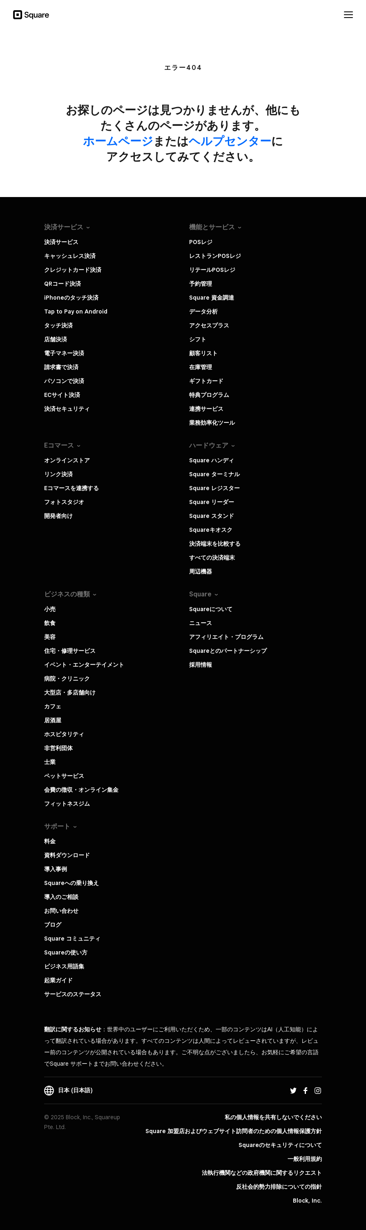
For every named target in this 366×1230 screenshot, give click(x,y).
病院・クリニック (67, 678)
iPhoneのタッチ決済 (71, 297)
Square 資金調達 (211, 297)
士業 (50, 762)
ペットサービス (64, 776)
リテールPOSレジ (212, 270)
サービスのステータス (72, 994)
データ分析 (203, 311)
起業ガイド (58, 980)
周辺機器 (200, 571)
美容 (50, 637)
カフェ (52, 706)
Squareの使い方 (65, 952)
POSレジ (200, 242)
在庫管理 (200, 367)
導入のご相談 (61, 897)
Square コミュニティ (72, 938)
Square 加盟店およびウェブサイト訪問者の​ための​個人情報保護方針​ (233, 1131)
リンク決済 (58, 474)
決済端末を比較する (215, 543)
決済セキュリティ (67, 409)
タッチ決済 (58, 325)
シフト (197, 339)
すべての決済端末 (212, 557)
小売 (50, 609)
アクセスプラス (209, 325)
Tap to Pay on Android (75, 311)
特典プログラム (209, 395)
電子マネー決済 (64, 353)
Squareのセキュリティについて (280, 1145)
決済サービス (61, 242)
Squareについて (210, 609)
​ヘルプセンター (230, 141)
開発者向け (58, 516)
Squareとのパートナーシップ (228, 650)
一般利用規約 (305, 1159)
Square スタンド (211, 516)
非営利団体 (58, 748)
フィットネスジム (67, 803)
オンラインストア (67, 460)
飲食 (50, 623)
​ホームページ (118, 141)
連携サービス (206, 409)
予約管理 (200, 283)
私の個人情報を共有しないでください (273, 1117)
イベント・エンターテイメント (84, 664)
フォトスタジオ (64, 502)
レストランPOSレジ (215, 256)
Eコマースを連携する (71, 488)
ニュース (200, 623)
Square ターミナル (214, 474)
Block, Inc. (307, 1200)
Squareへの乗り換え (71, 883)
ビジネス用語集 (64, 966)
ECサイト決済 (62, 395)
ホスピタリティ (64, 734)
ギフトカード (206, 381)
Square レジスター (214, 488)
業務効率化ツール (212, 422)
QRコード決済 (62, 283)
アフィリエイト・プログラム (226, 637)
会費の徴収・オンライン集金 (81, 789)
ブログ (52, 924)
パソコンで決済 (64, 381)
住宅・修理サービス (70, 650)
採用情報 (200, 664)
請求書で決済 (61, 367)
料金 (50, 841)
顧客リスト (203, 353)
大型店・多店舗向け (70, 692)
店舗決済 (55, 339)
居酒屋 (52, 720)
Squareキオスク (210, 530)
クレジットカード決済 (72, 270)
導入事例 (55, 869)
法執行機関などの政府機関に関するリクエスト (262, 1173)
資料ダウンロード (67, 855)
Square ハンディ (211, 460)
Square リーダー (211, 502)
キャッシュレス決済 (70, 256)
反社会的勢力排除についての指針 (279, 1186)
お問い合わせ (61, 910)
